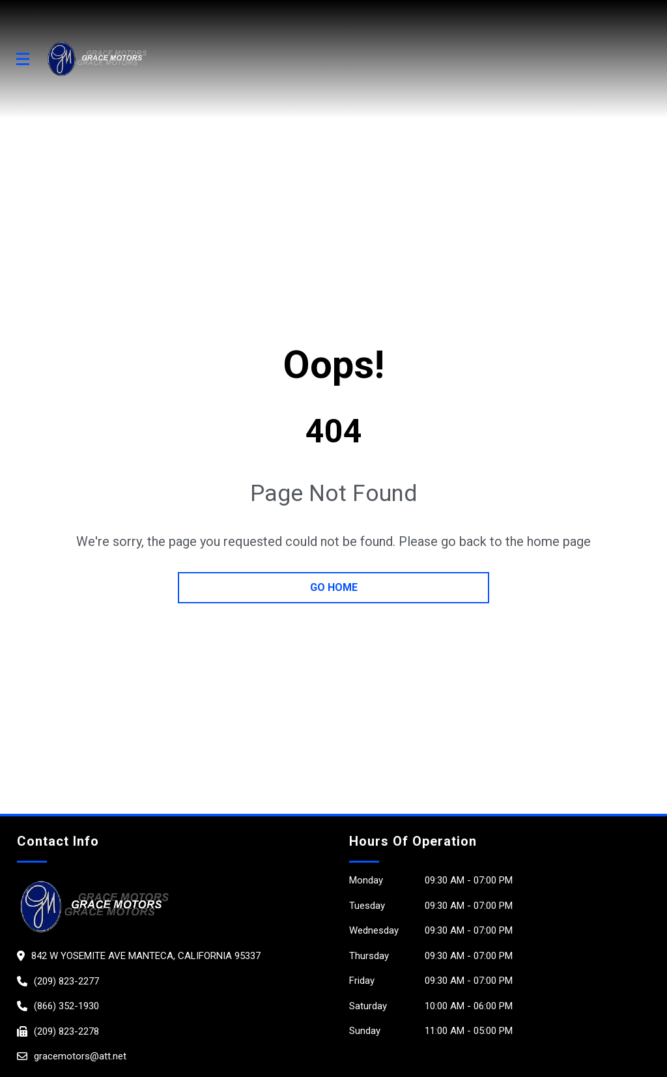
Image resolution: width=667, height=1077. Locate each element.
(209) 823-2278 (66, 1031)
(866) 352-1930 (66, 1006)
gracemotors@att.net (80, 1056)
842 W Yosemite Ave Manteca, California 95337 (146, 956)
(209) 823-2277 (66, 981)
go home (334, 587)
